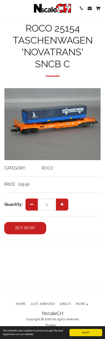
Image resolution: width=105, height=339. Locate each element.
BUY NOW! (25, 228)
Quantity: (13, 204)
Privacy (51, 325)
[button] (6, 8)
